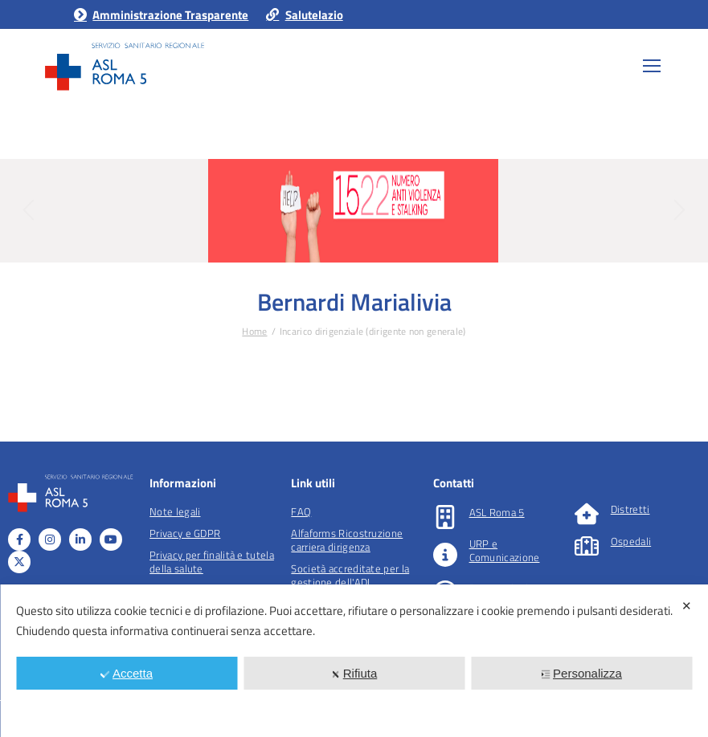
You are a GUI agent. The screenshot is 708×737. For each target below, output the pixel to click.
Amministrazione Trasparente (160, 14)
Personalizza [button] (581, 673)
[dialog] (354, 660)
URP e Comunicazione (504, 550)
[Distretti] (587, 514)
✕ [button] (686, 606)
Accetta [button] (126, 673)
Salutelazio (303, 14)
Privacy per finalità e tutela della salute (211, 561)
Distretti (630, 509)
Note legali (174, 511)
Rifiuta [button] (354, 673)
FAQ (301, 511)
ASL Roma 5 (497, 512)
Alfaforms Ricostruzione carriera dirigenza (347, 540)
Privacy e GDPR (184, 533)
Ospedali (631, 541)
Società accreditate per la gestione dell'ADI (350, 575)
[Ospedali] (587, 546)
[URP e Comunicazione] (445, 555)
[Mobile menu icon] (652, 66)
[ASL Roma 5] (445, 517)
